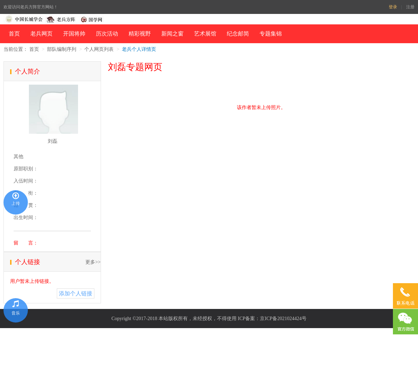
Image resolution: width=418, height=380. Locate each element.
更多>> (93, 262)
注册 (410, 7)
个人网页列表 (99, 49)
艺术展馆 (205, 34)
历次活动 (107, 34)
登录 (393, 7)
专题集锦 (271, 34)
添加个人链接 (75, 293)
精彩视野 (140, 34)
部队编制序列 (61, 49)
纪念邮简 (238, 34)
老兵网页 (41, 34)
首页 (14, 34)
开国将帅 (74, 34)
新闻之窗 (172, 34)
